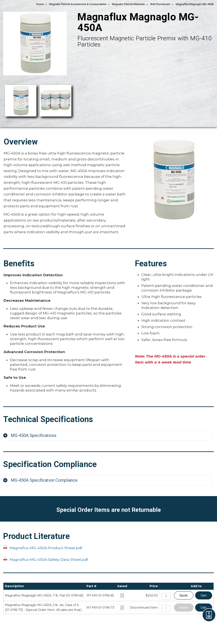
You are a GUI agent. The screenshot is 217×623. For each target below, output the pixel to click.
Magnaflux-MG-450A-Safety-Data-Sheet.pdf (49, 559)
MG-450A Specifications (33, 435)
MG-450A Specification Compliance (44, 480)
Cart (203, 595)
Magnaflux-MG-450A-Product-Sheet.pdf (46, 548)
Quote (183, 595)
